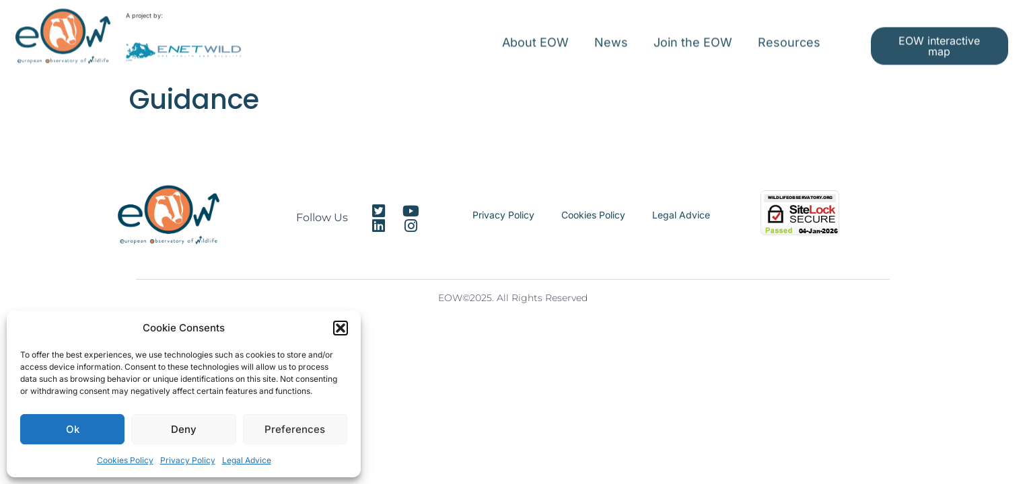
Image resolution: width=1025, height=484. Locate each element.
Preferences (294, 429)
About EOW (535, 36)
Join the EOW (692, 36)
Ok (72, 429)
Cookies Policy (125, 460)
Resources (789, 36)
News (611, 36)
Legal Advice (246, 460)
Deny (184, 429)
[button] (340, 328)
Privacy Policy (187, 460)
